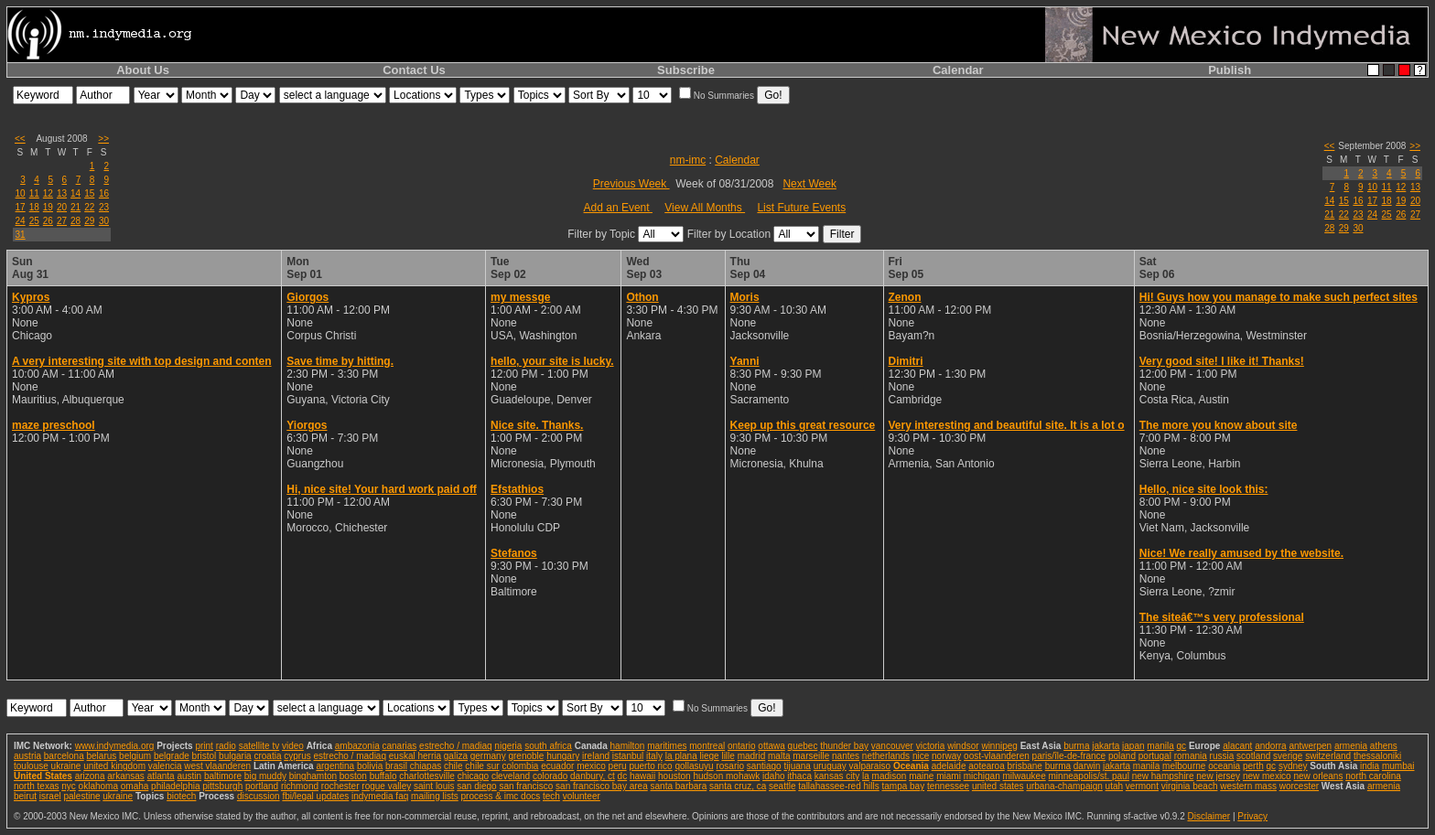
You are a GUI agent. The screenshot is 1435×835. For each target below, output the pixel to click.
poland (1122, 756)
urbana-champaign (1064, 786)
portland (261, 786)
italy (654, 756)
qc (1182, 746)
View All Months (704, 207)
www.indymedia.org (115, 746)
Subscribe (686, 70)
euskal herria (415, 756)
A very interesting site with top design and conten (142, 361)
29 (89, 221)
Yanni (745, 361)
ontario (742, 746)
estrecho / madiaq (455, 746)
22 (89, 207)
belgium (135, 756)
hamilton (627, 746)
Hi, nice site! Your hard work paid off (381, 489)
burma (1076, 746)
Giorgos (307, 297)
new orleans (1318, 776)
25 (34, 221)
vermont (1142, 786)
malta (779, 756)
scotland (1253, 756)
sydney (1293, 766)
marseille (811, 756)
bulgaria (235, 756)
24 (21, 221)
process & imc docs (501, 796)
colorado (550, 776)
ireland (596, 756)
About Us (142, 70)
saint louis (434, 786)
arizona (90, 776)
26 (48, 221)
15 (89, 193)
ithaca (799, 776)
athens (1383, 746)
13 (62, 193)
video (293, 746)
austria (27, 756)
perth (1253, 766)
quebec (803, 746)
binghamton (313, 776)
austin (189, 776)
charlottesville (427, 776)
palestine (81, 796)
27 (62, 221)
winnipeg (999, 746)
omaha (135, 786)
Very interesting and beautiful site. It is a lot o (1007, 425)
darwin (1087, 766)
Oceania (911, 766)
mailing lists (435, 796)
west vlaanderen (217, 766)
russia (1222, 756)
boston (353, 776)
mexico (591, 766)
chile (453, 766)
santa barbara (679, 786)
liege (709, 756)
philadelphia (175, 786)
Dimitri (906, 361)
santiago (764, 766)
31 (21, 235)
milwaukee (1023, 776)
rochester (340, 786)
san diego (476, 786)
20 (62, 207)
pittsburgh (222, 786)
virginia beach (1189, 786)
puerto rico (650, 766)
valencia (165, 766)
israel (50, 796)
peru (618, 766)
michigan (982, 776)
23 (104, 207)
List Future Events (801, 207)
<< (20, 139)
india (1369, 766)
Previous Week (631, 183)
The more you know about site (1218, 425)
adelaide (949, 766)
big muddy (265, 776)
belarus (102, 756)
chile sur (482, 766)
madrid (752, 756)
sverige (1287, 756)
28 (75, 221)
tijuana (796, 766)
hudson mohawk (726, 776)
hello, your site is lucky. (552, 361)
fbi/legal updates (315, 796)
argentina (335, 766)
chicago (473, 776)
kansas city (837, 776)
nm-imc (688, 160)
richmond (299, 786)
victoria (930, 746)
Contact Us (414, 70)
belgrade (171, 756)
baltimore (223, 776)
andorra (1270, 746)
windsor (962, 746)
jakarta (1105, 746)
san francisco (526, 786)
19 (48, 207)
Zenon (905, 297)
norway (946, 756)
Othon (642, 297)
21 (75, 207)
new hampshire (1163, 776)
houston (674, 776)
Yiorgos (306, 425)
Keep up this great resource (803, 425)
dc (623, 776)
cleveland (510, 776)
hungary (562, 756)
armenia (1350, 746)
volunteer (581, 796)
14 (75, 193)
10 (21, 193)
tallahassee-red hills (838, 786)
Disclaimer (1208, 816)
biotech (181, 796)
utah (1114, 786)
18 (34, 207)
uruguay (830, 766)
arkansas (126, 776)
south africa (548, 746)
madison (889, 776)
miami (948, 776)
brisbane (1025, 766)
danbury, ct (592, 776)
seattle (782, 786)
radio (226, 746)
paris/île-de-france (1069, 756)
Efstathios (517, 489)
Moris (745, 297)
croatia (267, 756)
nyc (68, 786)
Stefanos (514, 553)
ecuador (557, 766)
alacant (1237, 746)
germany (488, 756)
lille (727, 756)
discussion (258, 796)
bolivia (370, 766)
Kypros (30, 297)
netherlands (886, 756)
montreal (707, 746)
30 (104, 221)
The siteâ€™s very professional (1221, 617)
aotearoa (986, 766)
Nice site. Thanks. (537, 425)
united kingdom (114, 766)
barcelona (64, 756)
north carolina (1373, 776)
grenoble (526, 756)
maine (921, 776)
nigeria (508, 746)
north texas (36, 786)
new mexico (1267, 776)
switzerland (1328, 756)
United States (43, 776)
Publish (1229, 70)
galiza (456, 756)
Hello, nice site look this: (1203, 489)
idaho (773, 776)
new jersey (1218, 776)
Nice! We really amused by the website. (1241, 553)
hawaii (642, 776)
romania (1190, 756)
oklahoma (98, 786)
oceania (1224, 766)
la (865, 776)
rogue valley (386, 786)
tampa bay (902, 786)
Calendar (958, 70)
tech (551, 796)
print (203, 746)
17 (21, 207)
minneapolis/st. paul (1089, 776)
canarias (399, 746)
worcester (1299, 786)
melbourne (1183, 766)
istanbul (627, 756)
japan (1133, 746)
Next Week (809, 183)
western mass (1248, 786)
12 (48, 193)
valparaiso (870, 766)
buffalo (383, 776)
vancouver (892, 746)
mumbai (1398, 766)
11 (34, 193)
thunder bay (844, 746)
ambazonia (357, 746)
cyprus (297, 756)
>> (103, 139)
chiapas (425, 766)
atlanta (161, 776)
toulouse (31, 766)
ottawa (771, 746)
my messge (520, 297)
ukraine (66, 766)
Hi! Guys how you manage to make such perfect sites (1278, 297)
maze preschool (53, 425)
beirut (25, 796)
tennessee (948, 786)
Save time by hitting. (340, 361)
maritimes (666, 746)
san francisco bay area (602, 786)
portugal (1154, 756)
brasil (396, 766)
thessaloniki (1377, 756)
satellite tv (259, 746)
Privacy (1252, 816)
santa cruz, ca (737, 786)
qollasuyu (693, 766)
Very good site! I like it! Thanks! (1221, 361)
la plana (681, 756)
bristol (204, 756)
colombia (520, 766)
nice (920, 756)
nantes (845, 756)
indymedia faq (379, 796)
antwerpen (1310, 746)
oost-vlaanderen (997, 756)
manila (1160, 746)
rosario (730, 766)
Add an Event (618, 207)
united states (998, 786)
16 (104, 193)
